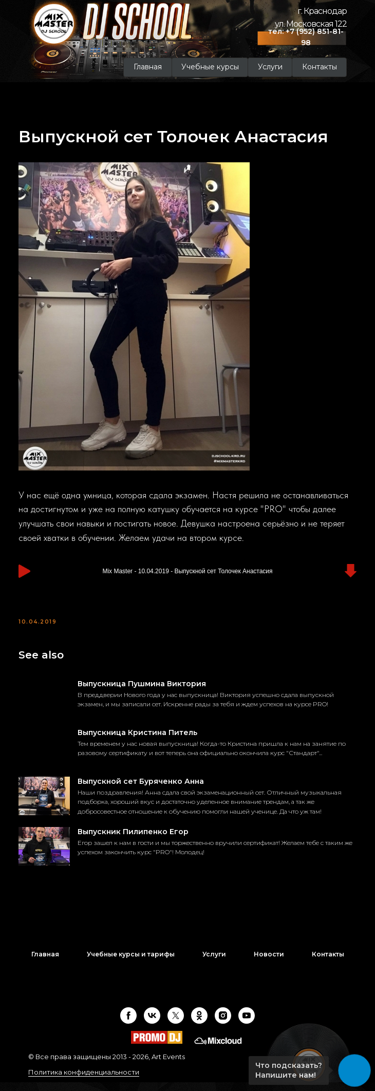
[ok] (199, 1024)
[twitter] (175, 1024)
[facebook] (128, 1024)
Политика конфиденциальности (83, 1081)
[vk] (152, 1024)
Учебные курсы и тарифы (131, 963)
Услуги (214, 963)
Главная (45, 963)
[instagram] (223, 1024)
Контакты (328, 963)
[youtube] (246, 1024)
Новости (269, 963)
